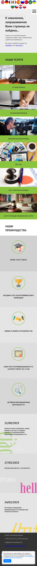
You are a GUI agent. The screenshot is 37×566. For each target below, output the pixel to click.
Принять (7, 561)
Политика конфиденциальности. (15, 546)
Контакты (19, 45)
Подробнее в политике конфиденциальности (18, 556)
